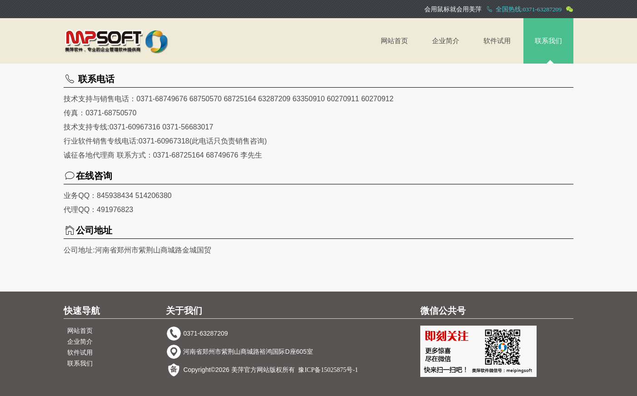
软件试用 (497, 41)
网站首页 (394, 41)
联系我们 (548, 41)
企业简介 (445, 41)
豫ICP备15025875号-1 (328, 369)
